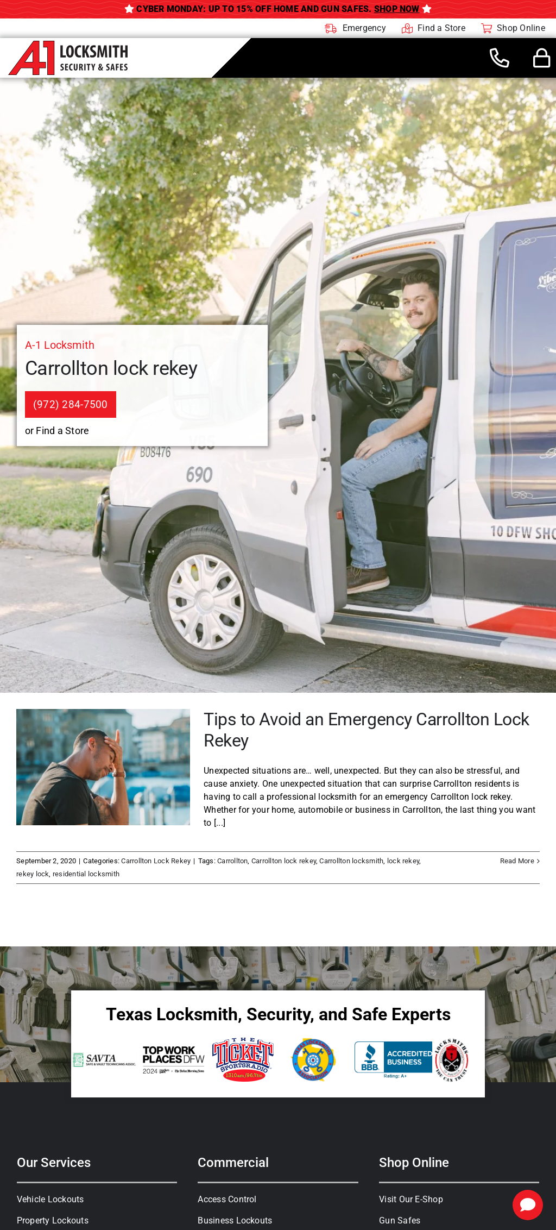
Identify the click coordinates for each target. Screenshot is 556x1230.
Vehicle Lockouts (50, 1199)
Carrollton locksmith (351, 861)
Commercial (233, 1162)
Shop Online (414, 1162)
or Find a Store (57, 430)
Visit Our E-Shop (411, 1199)
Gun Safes (399, 1220)
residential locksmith (86, 874)
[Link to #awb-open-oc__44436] (542, 58)
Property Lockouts (53, 1220)
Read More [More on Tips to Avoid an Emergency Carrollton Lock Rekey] (517, 861)
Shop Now (397, 9)
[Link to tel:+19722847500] (499, 58)
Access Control (227, 1199)
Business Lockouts (235, 1220)
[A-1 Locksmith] (68, 45)
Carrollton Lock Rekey (156, 861)
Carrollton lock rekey (283, 861)
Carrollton (232, 861)
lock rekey (403, 861)
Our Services (54, 1162)
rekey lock (32, 874)
